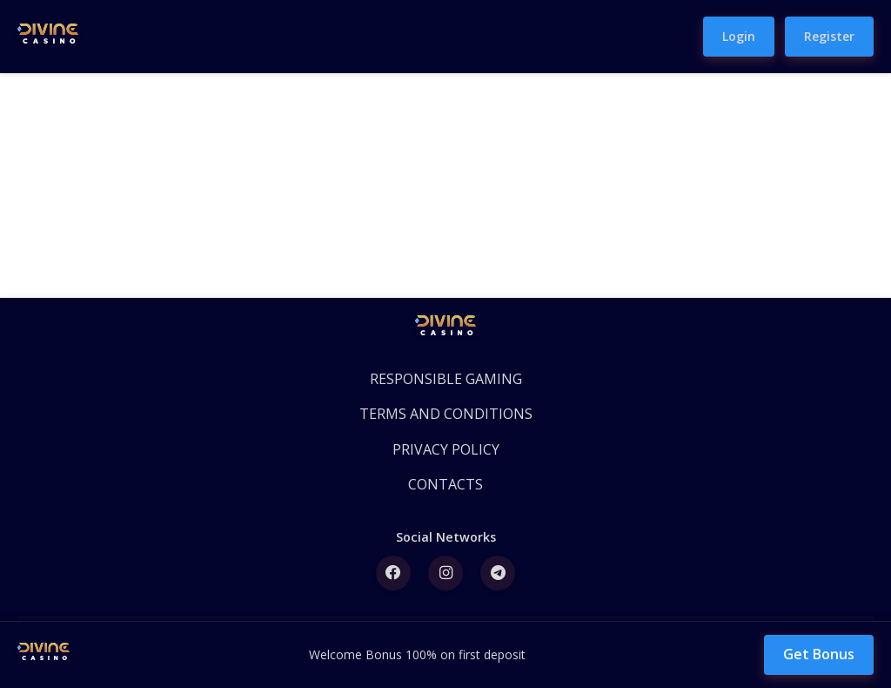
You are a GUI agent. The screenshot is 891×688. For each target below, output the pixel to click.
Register (829, 36)
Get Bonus (818, 654)
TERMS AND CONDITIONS (446, 413)
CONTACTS (445, 484)
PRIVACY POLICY (445, 449)
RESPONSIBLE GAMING (446, 378)
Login (738, 36)
